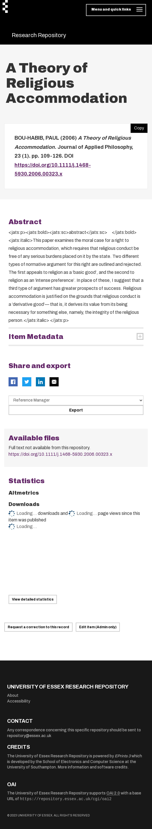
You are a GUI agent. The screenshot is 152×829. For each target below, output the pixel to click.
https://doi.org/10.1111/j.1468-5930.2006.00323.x (60, 454)
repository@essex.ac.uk (29, 736)
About (13, 695)
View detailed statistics (33, 599)
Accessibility (18, 701)
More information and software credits (93, 767)
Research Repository (39, 35)
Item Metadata (36, 336)
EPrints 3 (123, 756)
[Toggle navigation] (116, 10)
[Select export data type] (76, 400)
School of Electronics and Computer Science (83, 762)
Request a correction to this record (38, 627)
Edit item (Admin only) (97, 627)
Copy (137, 126)
